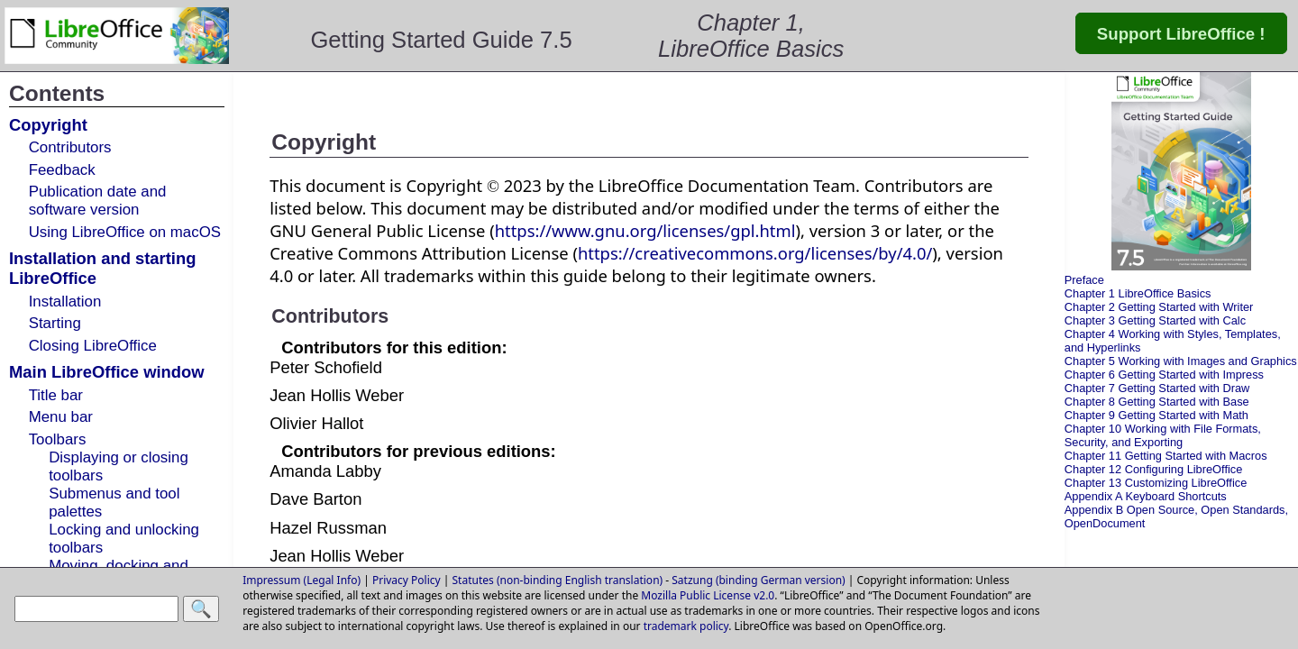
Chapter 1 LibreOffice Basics (1138, 293)
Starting (55, 323)
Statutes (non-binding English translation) (557, 580)
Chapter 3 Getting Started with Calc (1155, 320)
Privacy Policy (406, 580)
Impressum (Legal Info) (301, 580)
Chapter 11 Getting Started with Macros (1166, 455)
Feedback (62, 169)
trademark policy (686, 626)
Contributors (70, 147)
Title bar (56, 395)
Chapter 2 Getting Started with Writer (1159, 307)
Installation (65, 301)
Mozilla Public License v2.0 (707, 595)
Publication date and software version (98, 200)
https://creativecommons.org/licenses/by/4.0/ (755, 253)
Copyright (48, 124)
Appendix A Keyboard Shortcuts (1146, 496)
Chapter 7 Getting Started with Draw (1157, 388)
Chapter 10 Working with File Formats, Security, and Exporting (1163, 435)
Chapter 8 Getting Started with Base (1157, 401)
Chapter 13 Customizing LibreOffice (1156, 482)
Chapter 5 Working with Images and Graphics (1181, 361)
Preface (1084, 280)
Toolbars (58, 439)
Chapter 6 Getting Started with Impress (1164, 374)
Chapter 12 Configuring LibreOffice (1154, 469)
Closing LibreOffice (93, 345)
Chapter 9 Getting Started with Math (1156, 415)
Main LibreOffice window (107, 371)
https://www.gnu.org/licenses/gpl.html (645, 230)
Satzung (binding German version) (758, 580)
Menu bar (61, 416)
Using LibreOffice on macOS (125, 232)
